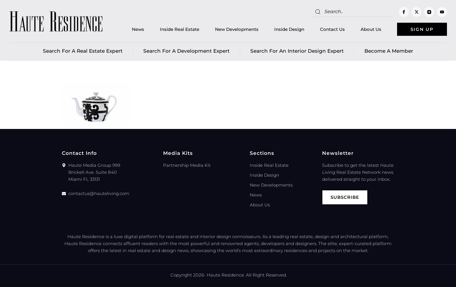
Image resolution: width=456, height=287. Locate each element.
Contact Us (332, 29)
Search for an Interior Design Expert (297, 51)
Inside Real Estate (179, 29)
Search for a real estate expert (83, 51)
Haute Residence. (226, 275)
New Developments (236, 29)
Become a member (388, 51)
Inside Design (289, 29)
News (138, 29)
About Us (371, 29)
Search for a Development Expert (186, 51)
